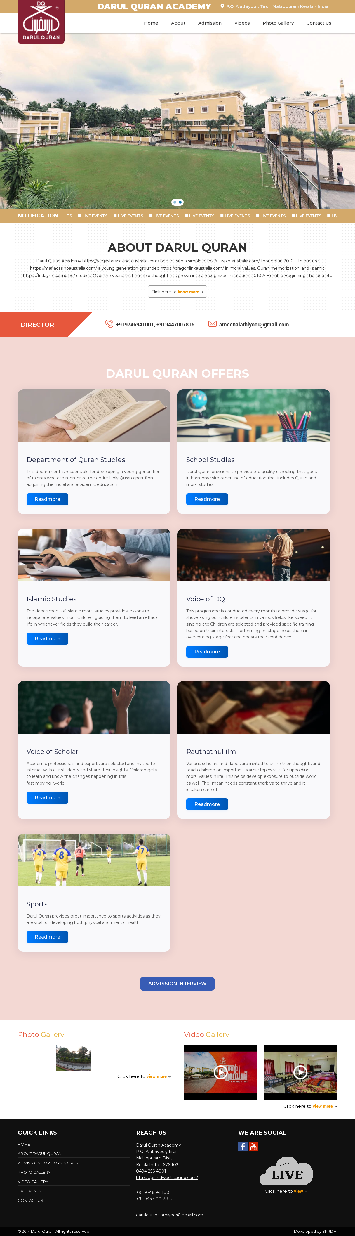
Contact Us (319, 23)
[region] (177, 121)
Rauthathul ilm (211, 752)
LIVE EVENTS (97, 215)
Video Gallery (33, 1181)
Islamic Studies (51, 599)
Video (206, 1034)
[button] (174, 202)
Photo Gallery (278, 23)
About (178, 23)
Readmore (47, 499)
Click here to (177, 292)
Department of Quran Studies (76, 460)
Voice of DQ (205, 599)
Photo (41, 1034)
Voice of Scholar (53, 752)
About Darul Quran (40, 1153)
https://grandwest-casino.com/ (167, 1177)
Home (151, 23)
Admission (210, 23)
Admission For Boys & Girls (48, 1163)
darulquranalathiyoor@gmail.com (169, 1215)
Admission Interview (177, 983)
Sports (37, 904)
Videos (242, 23)
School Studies (210, 460)
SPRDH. (329, 1231)
